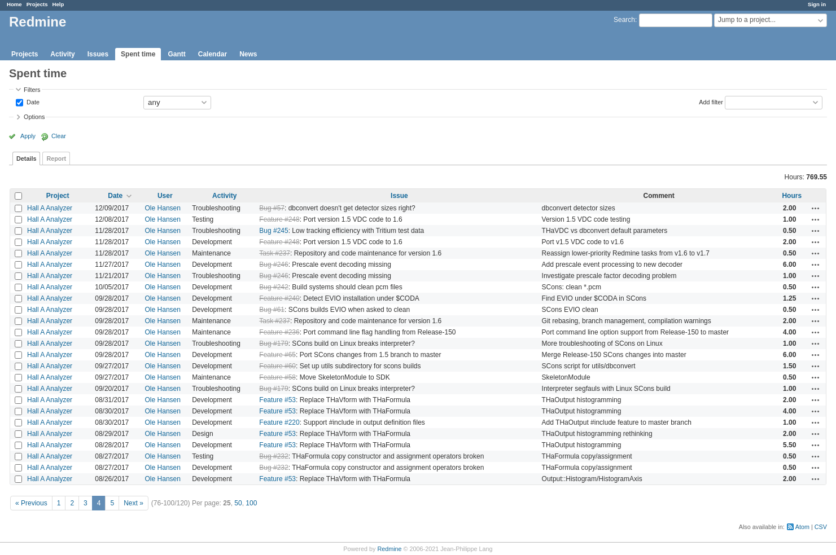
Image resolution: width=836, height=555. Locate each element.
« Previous (31, 503)
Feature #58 (277, 377)
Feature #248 (279, 219)
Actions (815, 208)
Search (624, 20)
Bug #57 (271, 208)
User (165, 196)
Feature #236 (279, 332)
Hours (792, 196)
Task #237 (274, 253)
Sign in (817, 4)
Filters (32, 89)
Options (34, 116)
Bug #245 (273, 231)
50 (238, 503)
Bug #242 (273, 287)
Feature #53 (277, 400)
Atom (802, 526)
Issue (399, 196)
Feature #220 (279, 422)
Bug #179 (273, 343)
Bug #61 (271, 310)
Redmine (389, 548)
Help (58, 4)
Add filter (711, 101)
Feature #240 (279, 298)
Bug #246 (273, 264)
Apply (28, 136)
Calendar (212, 54)
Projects (37, 4)
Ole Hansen (163, 208)
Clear (58, 136)
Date (32, 101)
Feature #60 (277, 366)
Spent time (138, 54)
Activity (62, 54)
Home (14, 4)
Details (26, 158)
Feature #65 (277, 355)
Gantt (176, 54)
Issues (97, 54)
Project (57, 196)
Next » (133, 503)
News (248, 54)
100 (251, 503)
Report (56, 158)
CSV (821, 526)
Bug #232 (273, 456)
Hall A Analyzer (49, 208)
